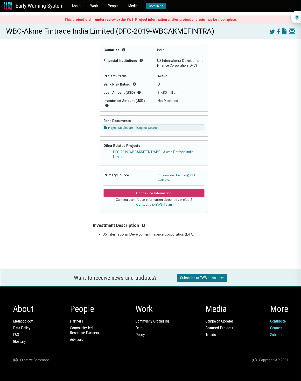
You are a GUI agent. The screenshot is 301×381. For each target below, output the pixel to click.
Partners (76, 321)
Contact (276, 328)
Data (138, 328)
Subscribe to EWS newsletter (202, 278)
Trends (210, 334)
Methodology (23, 321)
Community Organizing (152, 321)
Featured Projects (219, 328)
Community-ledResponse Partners (84, 330)
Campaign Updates (219, 321)
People (113, 6)
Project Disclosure (118, 127)
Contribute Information (154, 193)
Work (94, 6)
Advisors (76, 339)
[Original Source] (147, 127)
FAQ (16, 334)
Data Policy (21, 328)
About (76, 6)
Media (132, 6)
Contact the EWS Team (154, 204)
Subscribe (277, 334)
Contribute (156, 6)
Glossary (19, 341)
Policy (140, 334)
